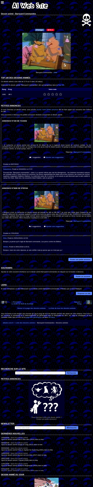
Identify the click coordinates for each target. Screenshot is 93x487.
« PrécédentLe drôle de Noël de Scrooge (22, 303)
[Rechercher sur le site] (40, 372)
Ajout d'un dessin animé (19, 438)
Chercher (71, 373)
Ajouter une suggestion (54, 157)
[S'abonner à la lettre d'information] (40, 427)
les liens (52, 317)
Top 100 (61, 85)
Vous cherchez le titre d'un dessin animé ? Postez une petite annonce (46, 400)
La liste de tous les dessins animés (62, 308)
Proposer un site (84, 293)
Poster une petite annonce (80, 259)
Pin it (50, 30)
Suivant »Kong (77, 303)
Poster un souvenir (83, 276)
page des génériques (34, 317)
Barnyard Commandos (82, 152)
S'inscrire (72, 428)
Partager (39, 30)
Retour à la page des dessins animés (31, 308)
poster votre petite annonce (47, 109)
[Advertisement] (46, 348)
